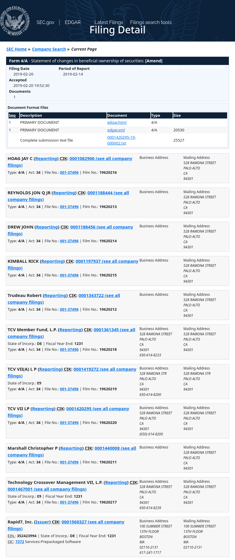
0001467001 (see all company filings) (47, 489)
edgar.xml (116, 130)
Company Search (49, 49)
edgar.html (117, 122)
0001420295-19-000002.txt (121, 140)
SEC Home (16, 49)
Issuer (42, 522)
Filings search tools (151, 22)
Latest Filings (109, 22)
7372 (20, 541)
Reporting (46, 158)
